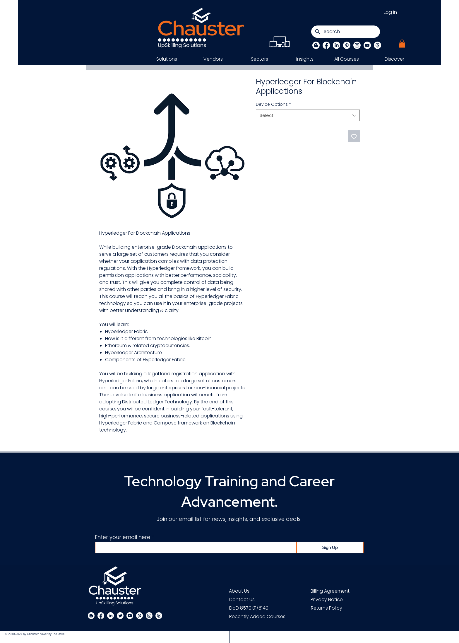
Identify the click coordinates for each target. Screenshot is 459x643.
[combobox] (308, 115)
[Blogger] (91, 615)
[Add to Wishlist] (354, 136)
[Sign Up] (330, 547)
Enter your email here (122, 537)
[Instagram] (357, 45)
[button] (402, 43)
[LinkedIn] (336, 45)
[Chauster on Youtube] (367, 45)
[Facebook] (326, 45)
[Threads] (377, 45)
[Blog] (316, 45)
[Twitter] (120, 615)
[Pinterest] (346, 45)
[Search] (345, 31)
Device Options (273, 104)
